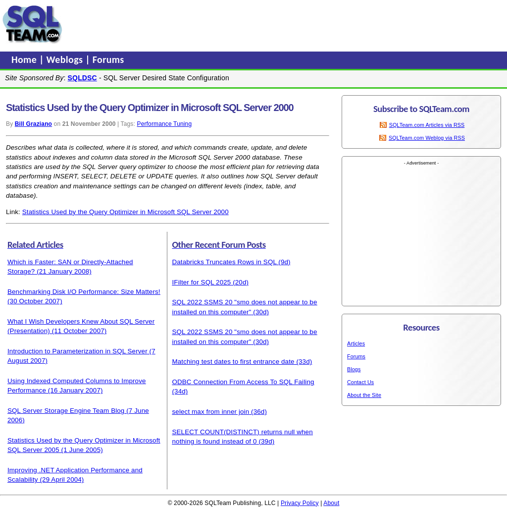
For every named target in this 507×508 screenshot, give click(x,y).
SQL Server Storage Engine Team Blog (65, 410)
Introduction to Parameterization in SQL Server (77, 351)
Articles (356, 343)
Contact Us (360, 382)
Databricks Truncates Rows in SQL (224, 262)
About (331, 503)
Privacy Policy (300, 503)
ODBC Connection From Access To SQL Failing (243, 382)
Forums (108, 59)
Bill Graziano (33, 123)
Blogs (353, 369)
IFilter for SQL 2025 (201, 282)
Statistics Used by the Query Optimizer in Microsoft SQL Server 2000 (125, 212)
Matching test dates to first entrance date (233, 361)
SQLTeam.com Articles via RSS (427, 125)
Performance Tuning (164, 123)
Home (25, 59)
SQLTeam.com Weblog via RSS (427, 138)
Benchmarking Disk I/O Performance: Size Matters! (83, 291)
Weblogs (66, 59)
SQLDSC (82, 78)
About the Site (364, 395)
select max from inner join (211, 411)
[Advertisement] (254, 24)
